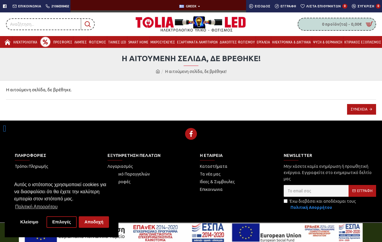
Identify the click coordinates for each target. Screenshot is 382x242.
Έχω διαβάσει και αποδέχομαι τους (320, 205)
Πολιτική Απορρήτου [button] (36, 206)
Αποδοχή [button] (93, 222)
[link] (4, 128)
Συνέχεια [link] (359, 109)
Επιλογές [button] (61, 222)
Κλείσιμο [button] (29, 222)
